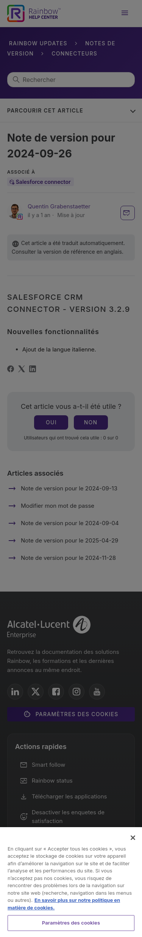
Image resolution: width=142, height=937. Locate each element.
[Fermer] (133, 837)
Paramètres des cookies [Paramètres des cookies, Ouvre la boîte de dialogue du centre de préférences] (71, 923)
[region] (71, 882)
